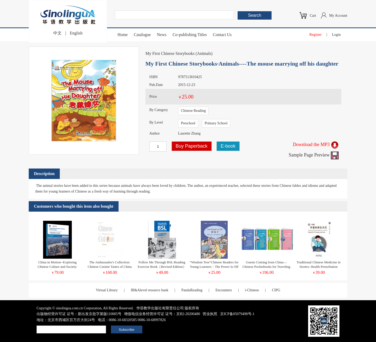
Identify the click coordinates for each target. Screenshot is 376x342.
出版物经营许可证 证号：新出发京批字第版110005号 (79, 314)
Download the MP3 (316, 144)
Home (123, 34)
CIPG (276, 290)
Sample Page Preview (314, 155)
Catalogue (142, 34)
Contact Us (222, 34)
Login (336, 35)
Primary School (216, 123)
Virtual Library (107, 290)
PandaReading (191, 290)
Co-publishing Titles (190, 34)
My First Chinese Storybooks (170, 53)
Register (315, 35)
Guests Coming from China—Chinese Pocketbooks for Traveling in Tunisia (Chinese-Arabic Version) (266, 266)
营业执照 (210, 314)
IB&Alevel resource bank (149, 290)
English (76, 33)
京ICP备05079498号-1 (237, 314)
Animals (204, 53)
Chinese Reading (193, 111)
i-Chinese (252, 290)
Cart (313, 16)
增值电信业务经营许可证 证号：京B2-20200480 (162, 314)
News (161, 34)
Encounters (223, 290)
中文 (57, 33)
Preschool (188, 123)
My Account (338, 16)
